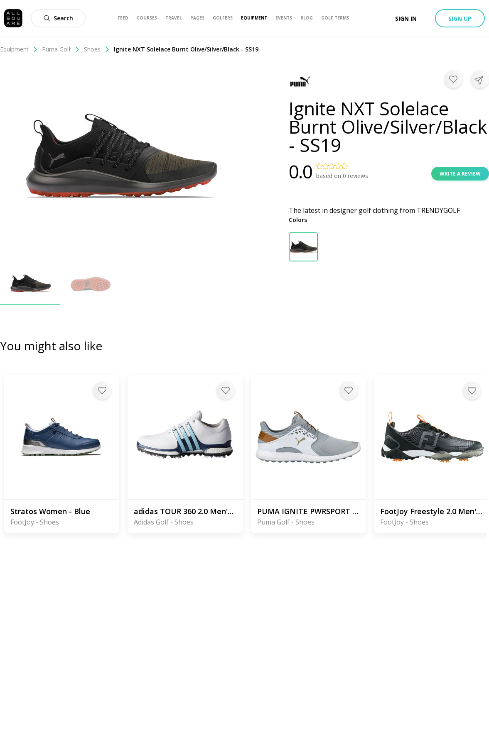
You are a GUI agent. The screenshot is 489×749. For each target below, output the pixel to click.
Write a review (460, 173)
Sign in (406, 18)
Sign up (460, 18)
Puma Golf (61, 49)
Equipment (19, 49)
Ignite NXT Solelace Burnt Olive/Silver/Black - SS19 (186, 49)
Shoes (97, 49)
